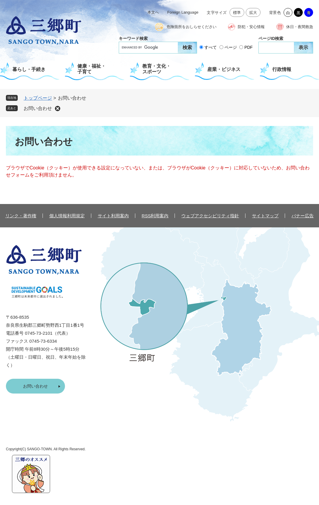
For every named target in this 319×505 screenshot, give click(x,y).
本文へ (153, 12)
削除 (57, 108)
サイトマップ (265, 215)
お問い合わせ (38, 108)
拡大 (253, 12)
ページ (230, 47)
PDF (248, 47)
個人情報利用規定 (67, 215)
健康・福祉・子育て (91, 69)
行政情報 (281, 69)
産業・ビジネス (223, 69)
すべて (210, 47)
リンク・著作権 (20, 215)
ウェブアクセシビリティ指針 (210, 215)
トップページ (38, 98)
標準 (237, 12)
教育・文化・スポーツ (156, 69)
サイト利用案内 (113, 215)
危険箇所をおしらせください (192, 27)
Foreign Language (182, 12)
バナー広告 (303, 215)
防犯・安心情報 (251, 27)
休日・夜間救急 (299, 27)
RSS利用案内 (155, 215)
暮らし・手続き (28, 69)
